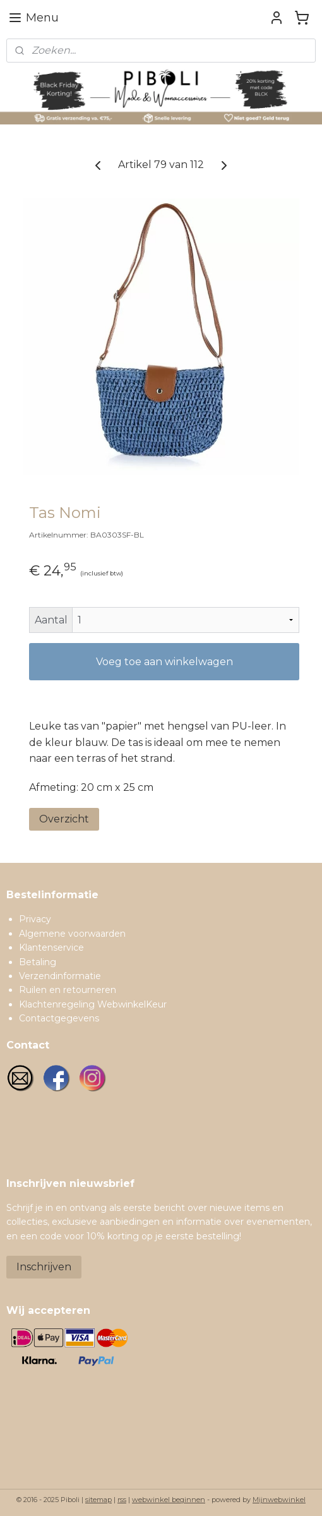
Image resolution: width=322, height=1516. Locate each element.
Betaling (37, 962)
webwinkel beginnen (168, 1499)
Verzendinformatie (60, 976)
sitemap (98, 1499)
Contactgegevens (59, 1018)
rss (121, 1499)
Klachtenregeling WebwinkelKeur (93, 1004)
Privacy (35, 919)
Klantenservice (51, 947)
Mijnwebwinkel (279, 1499)
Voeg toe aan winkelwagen (164, 662)
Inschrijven (43, 1267)
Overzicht (64, 819)
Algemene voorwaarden (72, 933)
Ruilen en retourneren (67, 990)
